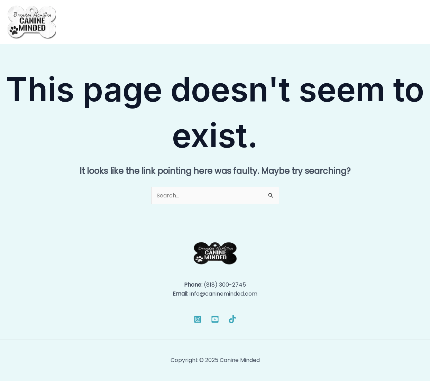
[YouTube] (215, 319)
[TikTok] (232, 319)
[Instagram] (198, 319)
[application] (295, 22)
